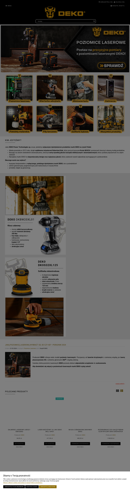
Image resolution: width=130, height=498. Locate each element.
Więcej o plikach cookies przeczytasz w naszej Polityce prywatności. (23, 482)
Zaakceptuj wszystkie (47, 486)
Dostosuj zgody (32, 486)
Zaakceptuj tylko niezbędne (14, 486)
